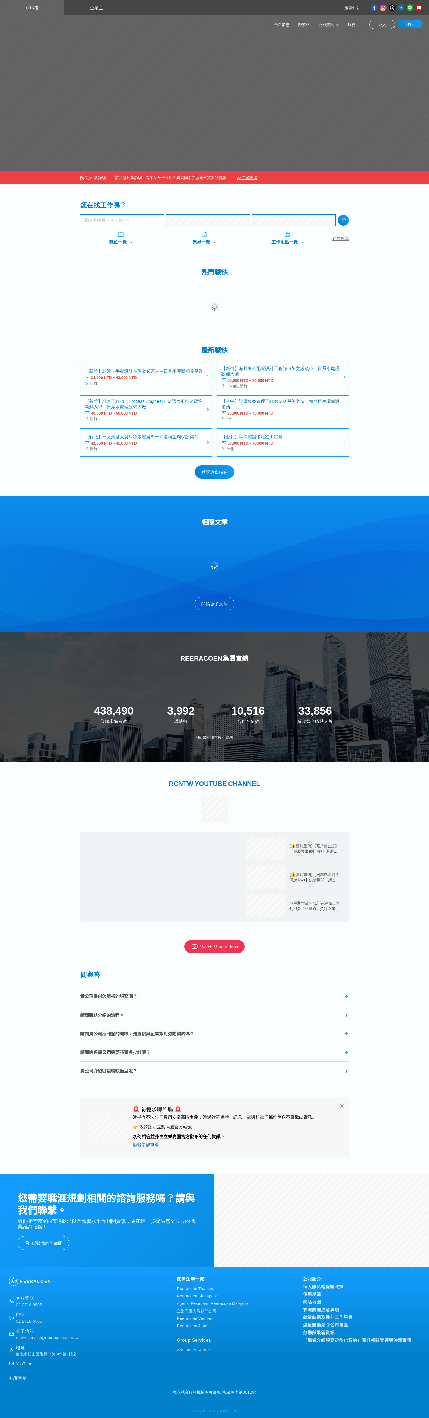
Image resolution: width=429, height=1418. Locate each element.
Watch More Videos (214, 946)
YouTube (24, 1363)
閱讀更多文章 (214, 603)
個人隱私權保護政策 (323, 1286)
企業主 (96, 7)
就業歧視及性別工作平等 (328, 1317)
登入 (382, 24)
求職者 (32, 7)
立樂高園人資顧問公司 (196, 1311)
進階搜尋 (340, 238)
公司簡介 (312, 1279)
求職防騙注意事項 (321, 1309)
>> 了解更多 (247, 177)
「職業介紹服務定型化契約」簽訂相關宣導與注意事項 (357, 1340)
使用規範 (312, 1294)
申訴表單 (18, 1378)
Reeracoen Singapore (197, 1295)
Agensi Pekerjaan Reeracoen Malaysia (212, 1303)
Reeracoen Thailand (196, 1288)
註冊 (410, 24)
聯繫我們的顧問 (43, 1243)
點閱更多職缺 (214, 472)
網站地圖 (312, 1302)
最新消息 (281, 24)
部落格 (304, 24)
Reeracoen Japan (193, 1325)
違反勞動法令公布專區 (325, 1324)
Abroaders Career (193, 1349)
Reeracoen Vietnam (195, 1318)
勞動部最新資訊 (319, 1332)
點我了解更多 (146, 1145)
